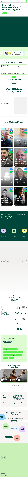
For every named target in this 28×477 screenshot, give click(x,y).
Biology (13, 355)
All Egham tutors (7, 349)
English (15, 349)
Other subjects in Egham (7, 341)
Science (19, 355)
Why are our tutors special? (4, 318)
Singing (15, 352)
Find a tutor (4, 13)
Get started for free (14, 421)
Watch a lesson (14, 82)
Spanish (11, 358)
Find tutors (2, 126)
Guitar (6, 358)
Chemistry (6, 355)
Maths (21, 352)
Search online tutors (3, 220)
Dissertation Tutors (6, 126)
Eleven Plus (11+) (7, 352)
